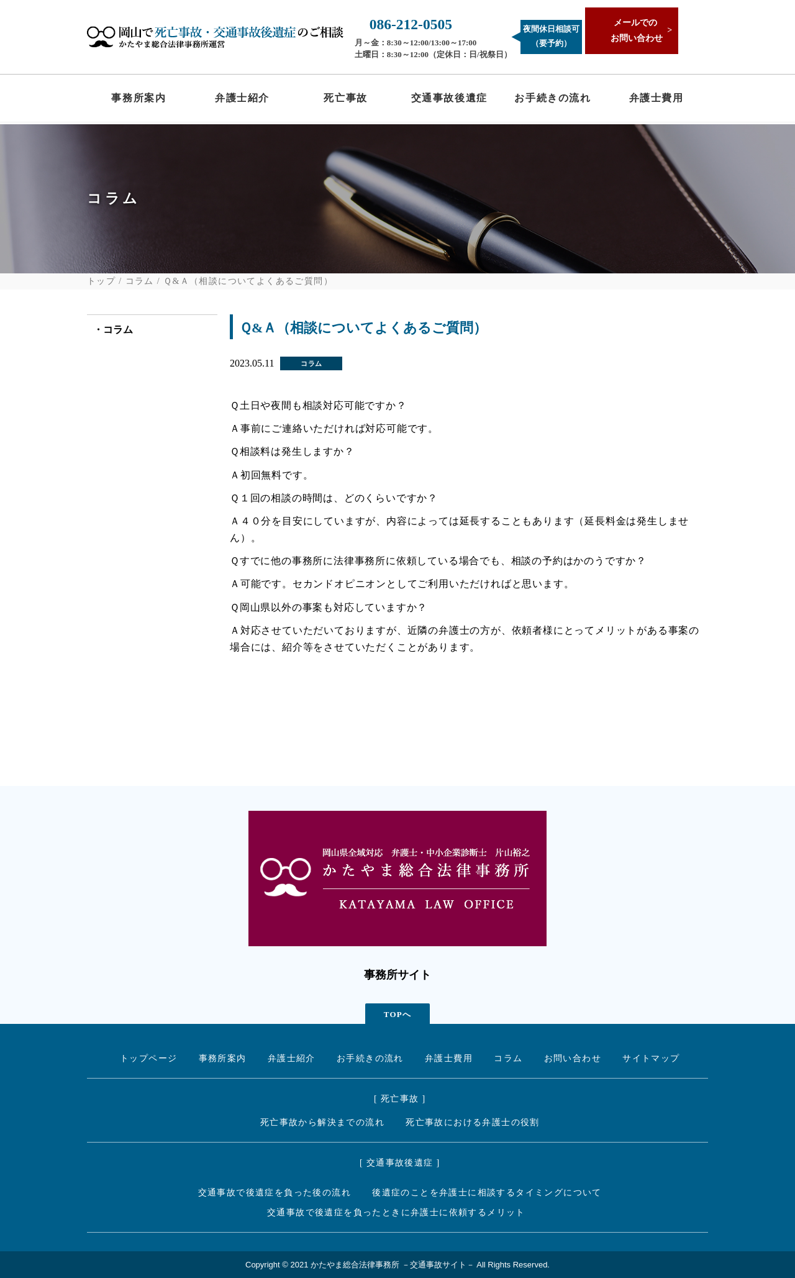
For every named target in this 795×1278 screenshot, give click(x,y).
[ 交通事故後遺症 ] (400, 1162)
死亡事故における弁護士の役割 (473, 1122)
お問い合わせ (572, 1058)
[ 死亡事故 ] (400, 1098)
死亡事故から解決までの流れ (322, 1122)
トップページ (148, 1058)
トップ (101, 281)
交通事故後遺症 (449, 100)
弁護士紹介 (242, 100)
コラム (139, 281)
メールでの (633, 32)
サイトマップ (650, 1058)
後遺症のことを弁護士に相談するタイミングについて (487, 1192)
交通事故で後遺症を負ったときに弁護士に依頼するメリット (396, 1212)
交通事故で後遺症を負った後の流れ (274, 1192)
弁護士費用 (656, 100)
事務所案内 (138, 100)
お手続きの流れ (552, 100)
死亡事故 (345, 100)
